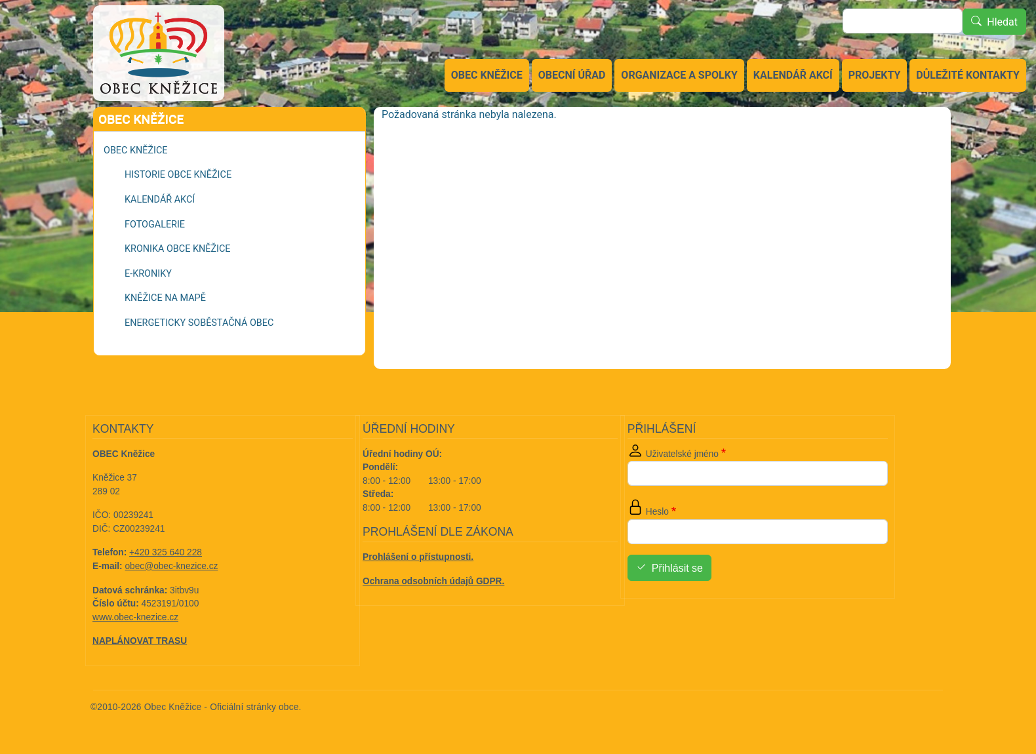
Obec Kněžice (487, 75)
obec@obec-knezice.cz (171, 566)
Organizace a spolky (679, 75)
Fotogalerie (155, 224)
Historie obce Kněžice (178, 174)
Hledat (1002, 22)
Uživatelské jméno (682, 454)
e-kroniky (148, 273)
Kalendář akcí (793, 75)
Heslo (657, 512)
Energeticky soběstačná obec (199, 322)
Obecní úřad (572, 75)
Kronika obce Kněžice (178, 248)
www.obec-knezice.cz (135, 617)
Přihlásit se (677, 568)
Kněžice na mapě (165, 298)
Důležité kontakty (968, 75)
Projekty (874, 75)
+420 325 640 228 (165, 552)
